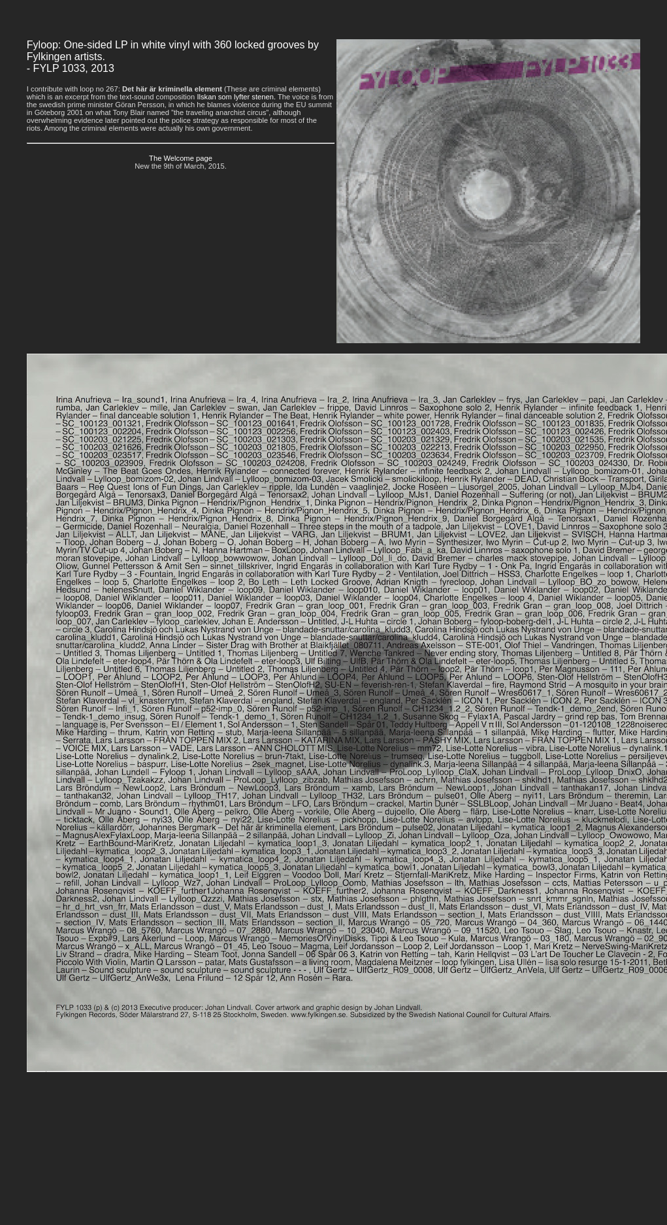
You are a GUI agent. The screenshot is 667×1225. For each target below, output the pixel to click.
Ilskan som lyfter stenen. (236, 97)
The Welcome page (180, 158)
